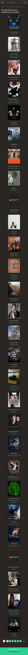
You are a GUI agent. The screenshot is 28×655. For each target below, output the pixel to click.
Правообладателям (14, 651)
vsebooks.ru (16, 649)
